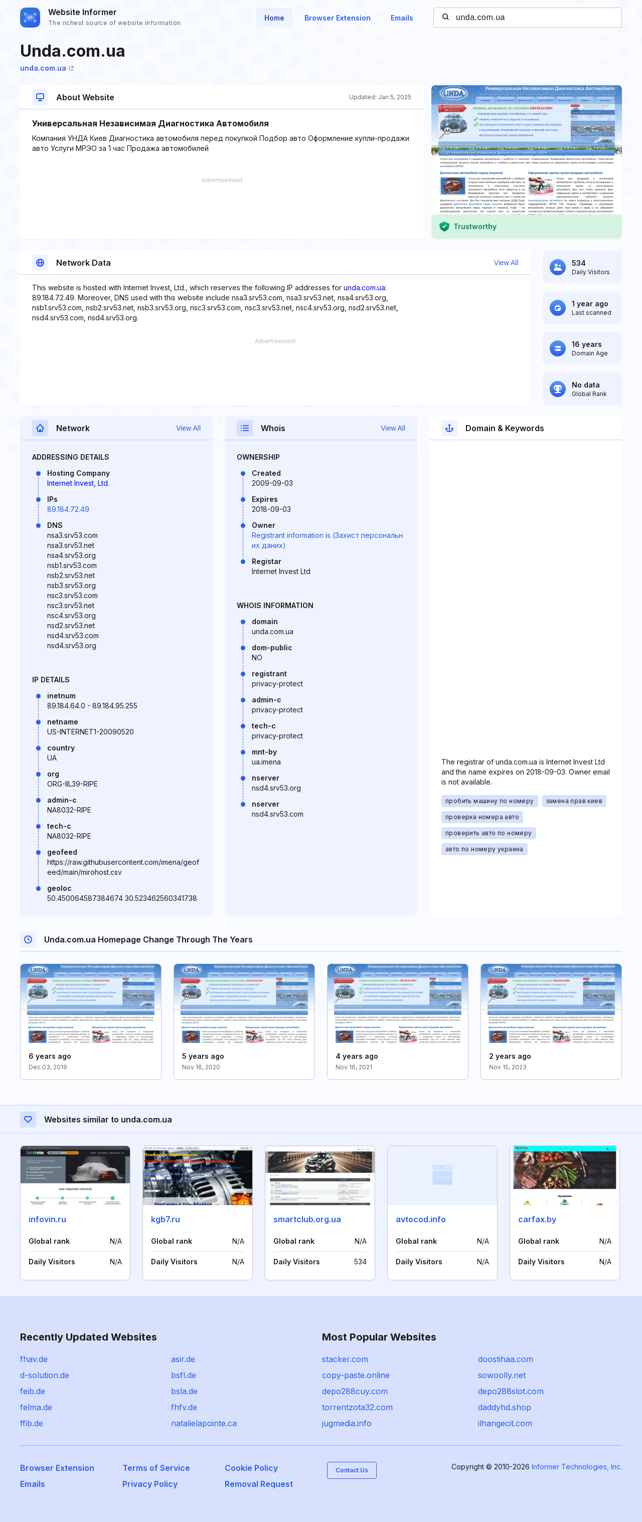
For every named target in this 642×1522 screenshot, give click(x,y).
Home (274, 18)
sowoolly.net (502, 1375)
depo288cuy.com (355, 1391)
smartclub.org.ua (307, 1219)
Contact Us (352, 1470)
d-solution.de (44, 1375)
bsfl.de (183, 1375)
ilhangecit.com (505, 1423)
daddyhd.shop (504, 1407)
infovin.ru (47, 1219)
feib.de (32, 1391)
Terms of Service (156, 1468)
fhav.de (34, 1359)
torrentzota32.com (357, 1407)
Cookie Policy (251, 1468)
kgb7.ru (165, 1219)
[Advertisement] (221, 208)
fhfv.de (184, 1407)
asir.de (183, 1359)
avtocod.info (421, 1219)
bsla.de (184, 1391)
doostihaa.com (505, 1359)
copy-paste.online (356, 1375)
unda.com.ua (47, 68)
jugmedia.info (347, 1423)
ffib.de (31, 1423)
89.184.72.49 (68, 509)
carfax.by (537, 1219)
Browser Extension (337, 18)
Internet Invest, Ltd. (78, 483)
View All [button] (506, 263)
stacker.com (345, 1359)
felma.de (36, 1407)
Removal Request (259, 1484)
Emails (402, 18)
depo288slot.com (511, 1391)
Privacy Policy (150, 1484)
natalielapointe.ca (204, 1423)
